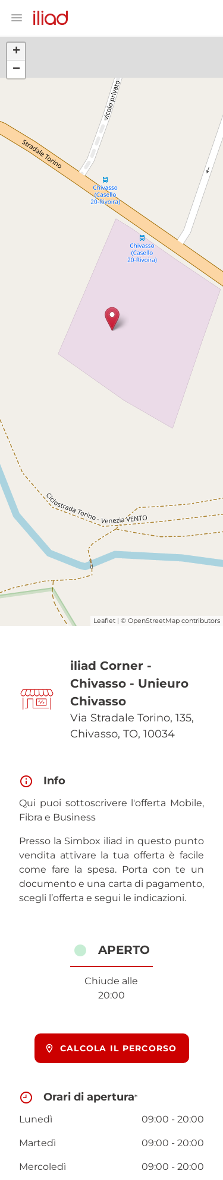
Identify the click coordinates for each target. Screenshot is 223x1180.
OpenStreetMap (154, 620)
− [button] (16, 69)
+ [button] (16, 52)
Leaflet (104, 620)
